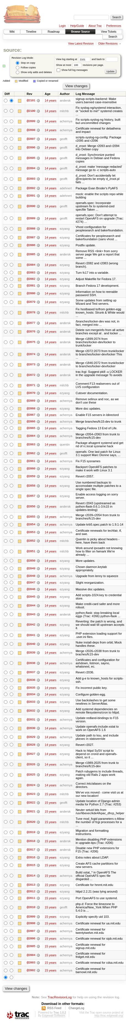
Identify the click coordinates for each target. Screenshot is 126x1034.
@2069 (31, 401)
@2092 (31, 188)
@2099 (31, 121)
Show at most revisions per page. (80, 65)
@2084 (31, 265)
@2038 (31, 664)
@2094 (31, 168)
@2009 (31, 918)
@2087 (31, 237)
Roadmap (53, 31)
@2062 (31, 454)
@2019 (31, 833)
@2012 (31, 893)
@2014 (31, 877)
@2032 (31, 712)
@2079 (31, 302)
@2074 (31, 354)
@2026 (31, 766)
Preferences (113, 25)
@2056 (31, 507)
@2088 (31, 229)
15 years (50, 795)
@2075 (31, 342)
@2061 (31, 461)
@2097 (31, 139)
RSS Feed (54, 1010)
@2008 (31, 925)
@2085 (31, 254)
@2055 (31, 517)
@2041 (31, 636)
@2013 (31, 886)
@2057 (31, 497)
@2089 (31, 218)
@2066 (31, 422)
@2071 (31, 386)
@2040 (31, 645)
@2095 (31, 158)
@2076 (31, 332)
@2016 (31, 859)
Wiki (12, 31)
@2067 (31, 415)
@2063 (31, 445)
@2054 (31, 525)
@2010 (31, 909)
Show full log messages (72, 70)
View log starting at (74, 59)
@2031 (31, 720)
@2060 (31, 469)
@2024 (31, 786)
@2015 (31, 866)
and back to (105, 59)
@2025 (31, 776)
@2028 (31, 746)
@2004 (31, 957)
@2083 (31, 272)
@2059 (31, 477)
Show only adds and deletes (34, 72)
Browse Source (80, 31)
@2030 (31, 729)
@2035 (31, 689)
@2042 (31, 626)
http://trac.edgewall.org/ (109, 1017)
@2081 (31, 286)
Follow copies (26, 67)
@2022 (31, 804)
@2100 (31, 111)
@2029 (31, 738)
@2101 (31, 100)
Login (62, 25)
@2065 (31, 428)
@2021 (31, 813)
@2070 (31, 393)
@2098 (31, 130)
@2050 (31, 561)
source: (12, 50)
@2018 (31, 842)
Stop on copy (25, 63)
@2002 (31, 972)
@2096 (31, 147)
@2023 (31, 795)
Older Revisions (108, 43)
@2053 (31, 533)
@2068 (31, 409)
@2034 (31, 695)
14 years (50, 100)
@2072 (31, 375)
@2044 (31, 606)
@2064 (31, 436)
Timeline (31, 31)
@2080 (31, 293)
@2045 (31, 598)
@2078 (31, 313)
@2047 (31, 583)
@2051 (31, 552)
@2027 (31, 755)
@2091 (31, 196)
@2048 (31, 577)
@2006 (31, 940)
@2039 (31, 654)
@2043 (31, 615)
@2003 (31, 964)
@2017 (31, 851)
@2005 (31, 948)
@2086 (31, 245)
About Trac (95, 25)
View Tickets (108, 31)
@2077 (31, 323)
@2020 (31, 823)
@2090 (31, 206)
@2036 (31, 681)
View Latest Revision (81, 43)
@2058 (31, 486)
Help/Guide (77, 25)
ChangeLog (76, 1010)
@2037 (31, 673)
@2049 (31, 569)
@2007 (31, 932)
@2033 (31, 703)
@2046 (31, 590)
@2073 (31, 365)
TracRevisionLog (60, 999)
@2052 (31, 542)
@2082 (31, 279)
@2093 (31, 179)
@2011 (31, 899)
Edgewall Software (53, 1017)
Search (112, 36)
